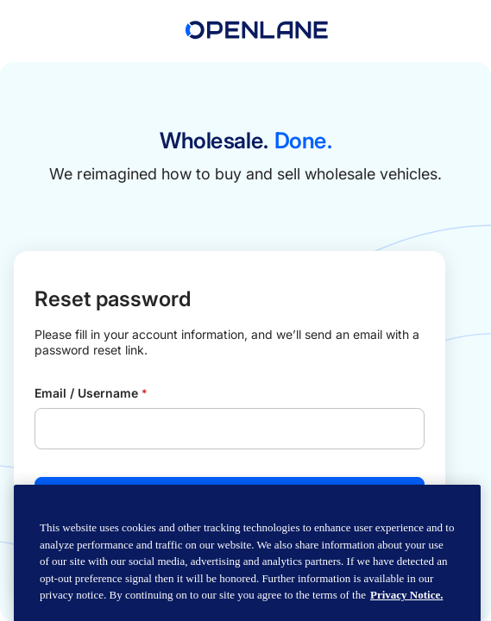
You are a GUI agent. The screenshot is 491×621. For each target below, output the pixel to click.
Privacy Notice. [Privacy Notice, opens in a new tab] (406, 611)
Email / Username (91, 393)
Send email (229, 497)
